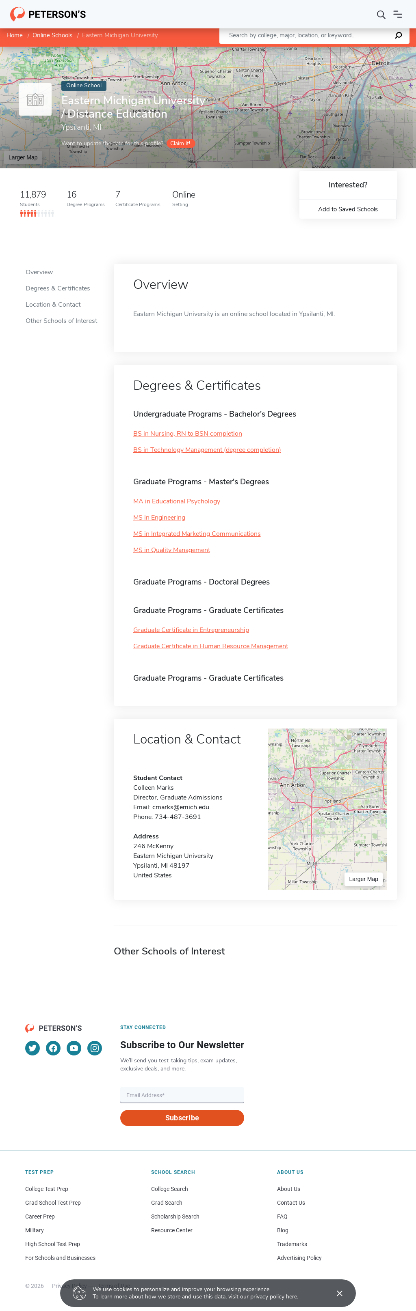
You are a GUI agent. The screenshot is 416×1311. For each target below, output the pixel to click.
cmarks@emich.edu (180, 807)
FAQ (282, 1216)
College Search (169, 1189)
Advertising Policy (299, 1258)
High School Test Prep (52, 1244)
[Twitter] (32, 1048)
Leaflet (321, 51)
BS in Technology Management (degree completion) (207, 449)
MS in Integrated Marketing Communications (197, 533)
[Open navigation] (398, 14)
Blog (282, 1230)
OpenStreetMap (361, 51)
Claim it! (180, 143)
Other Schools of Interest (61, 320)
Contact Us (291, 1202)
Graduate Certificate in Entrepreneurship (191, 629)
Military (34, 1230)
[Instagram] (94, 1048)
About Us (288, 1189)
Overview (39, 272)
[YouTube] (74, 1048)
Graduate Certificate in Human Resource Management (210, 646)
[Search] (381, 14)
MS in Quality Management (171, 550)
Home (14, 35)
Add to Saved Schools (348, 209)
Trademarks (292, 1244)
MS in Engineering (159, 517)
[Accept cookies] (334, 1293)
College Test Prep (46, 1189)
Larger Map (23, 157)
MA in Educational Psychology (176, 501)
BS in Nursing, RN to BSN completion (187, 433)
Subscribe (182, 1117)
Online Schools (52, 35)
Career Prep (40, 1216)
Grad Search (166, 1202)
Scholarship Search (175, 1216)
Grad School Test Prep (53, 1202)
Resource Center (172, 1230)
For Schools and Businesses (60, 1258)
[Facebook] (53, 1048)
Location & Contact (53, 304)
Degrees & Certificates (58, 288)
